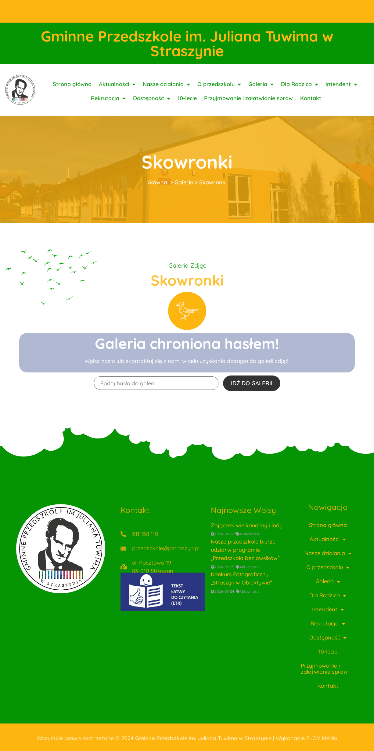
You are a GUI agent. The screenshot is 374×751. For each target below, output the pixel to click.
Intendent (341, 91)
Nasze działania (166, 91)
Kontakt (310, 104)
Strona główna (72, 90)
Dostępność (151, 105)
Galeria (261, 91)
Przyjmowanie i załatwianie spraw (248, 104)
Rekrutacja (108, 105)
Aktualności (117, 91)
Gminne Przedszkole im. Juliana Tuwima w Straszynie (187, 43)
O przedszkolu (219, 91)
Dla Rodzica (299, 91)
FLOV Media (321, 740)
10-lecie (187, 104)
